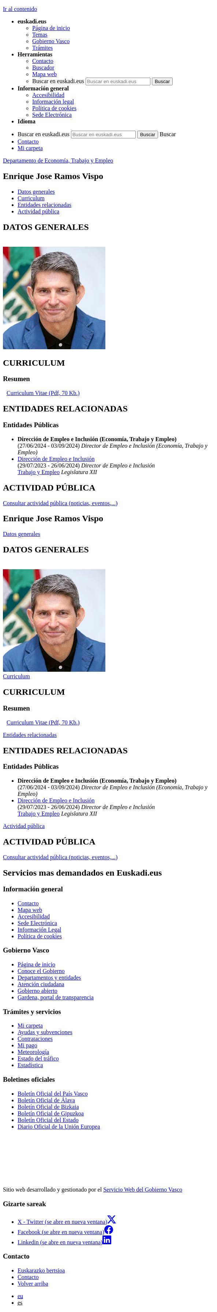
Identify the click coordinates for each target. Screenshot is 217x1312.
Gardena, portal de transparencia (56, 997)
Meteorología (33, 1052)
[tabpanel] (108, 286)
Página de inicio (51, 28)
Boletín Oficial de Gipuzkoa (51, 1113)
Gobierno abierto (37, 991)
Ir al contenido (20, 9)
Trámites (42, 48)
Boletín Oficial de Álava (46, 1100)
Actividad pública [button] (38, 211)
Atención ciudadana (41, 984)
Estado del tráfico (38, 1058)
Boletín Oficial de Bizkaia (48, 1107)
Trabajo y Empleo (39, 472)
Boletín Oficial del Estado (48, 1120)
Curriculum (16, 676)
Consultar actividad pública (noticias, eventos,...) (60, 503)
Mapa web (44, 74)
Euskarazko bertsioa (41, 1270)
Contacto (42, 61)
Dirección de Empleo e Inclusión (56, 459)
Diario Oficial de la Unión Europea (59, 1126)
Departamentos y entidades (49, 977)
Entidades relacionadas (30, 735)
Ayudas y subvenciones (45, 1032)
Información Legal (39, 930)
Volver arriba (33, 1284)
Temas (40, 34)
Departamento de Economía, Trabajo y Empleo (58, 160)
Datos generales (21, 534)
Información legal (53, 101)
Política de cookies (54, 108)
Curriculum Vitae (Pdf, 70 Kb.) (43, 393)
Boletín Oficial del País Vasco (53, 1094)
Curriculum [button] (31, 198)
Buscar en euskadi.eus (58, 81)
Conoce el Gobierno (41, 971)
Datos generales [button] (36, 192)
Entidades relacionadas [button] (44, 205)
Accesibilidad (48, 95)
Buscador (43, 67)
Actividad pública (24, 826)
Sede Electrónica (52, 115)
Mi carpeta (30, 148)
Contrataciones (35, 1039)
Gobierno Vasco (51, 41)
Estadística (30, 1065)
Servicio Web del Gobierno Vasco (142, 1189)
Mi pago (27, 1045)
